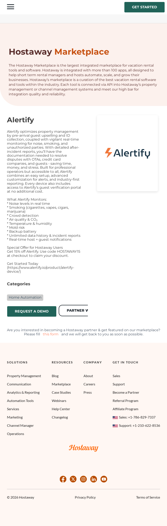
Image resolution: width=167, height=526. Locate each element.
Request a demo (32, 311)
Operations (15, 434)
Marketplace (61, 384)
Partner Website (84, 310)
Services (13, 409)
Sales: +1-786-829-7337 (134, 417)
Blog (55, 376)
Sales (116, 376)
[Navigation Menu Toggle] (10, 7)
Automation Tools (20, 400)
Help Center (61, 409)
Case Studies (61, 392)
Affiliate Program (125, 409)
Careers (89, 384)
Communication (19, 384)
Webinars (59, 400)
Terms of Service (148, 497)
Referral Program (125, 400)
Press (88, 392)
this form (50, 334)
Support (119, 384)
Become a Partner (126, 392)
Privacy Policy (85, 497)
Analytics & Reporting (23, 392)
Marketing (15, 417)
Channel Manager (20, 425)
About (88, 376)
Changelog (60, 417)
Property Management (24, 376)
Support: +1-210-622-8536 (136, 425)
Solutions (17, 362)
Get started (144, 7)
